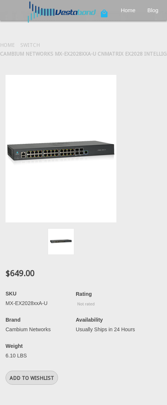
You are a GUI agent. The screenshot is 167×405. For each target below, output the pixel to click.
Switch (30, 45)
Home (128, 10)
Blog (153, 10)
